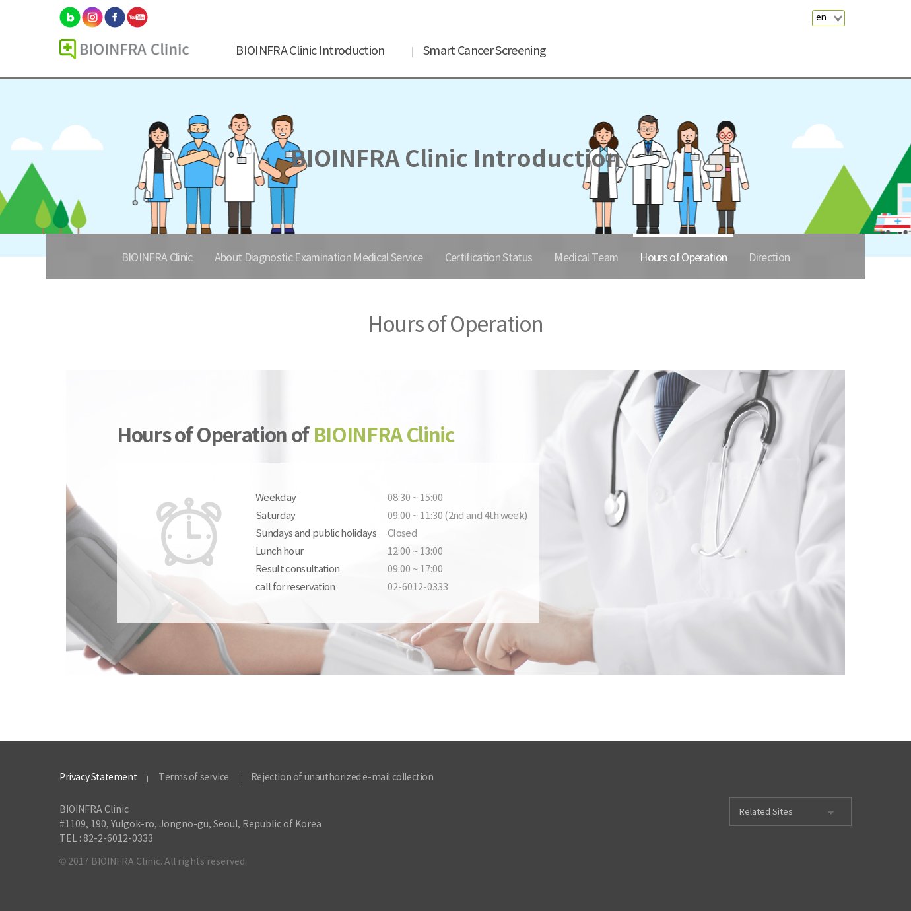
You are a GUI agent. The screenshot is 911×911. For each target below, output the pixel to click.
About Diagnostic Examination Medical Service (319, 258)
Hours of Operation (683, 258)
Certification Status (489, 258)
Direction (769, 258)
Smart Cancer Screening (484, 51)
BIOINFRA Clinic (157, 258)
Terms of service (193, 777)
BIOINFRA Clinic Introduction (310, 51)
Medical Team (586, 258)
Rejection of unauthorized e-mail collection (342, 777)
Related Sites (766, 812)
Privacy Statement (98, 777)
